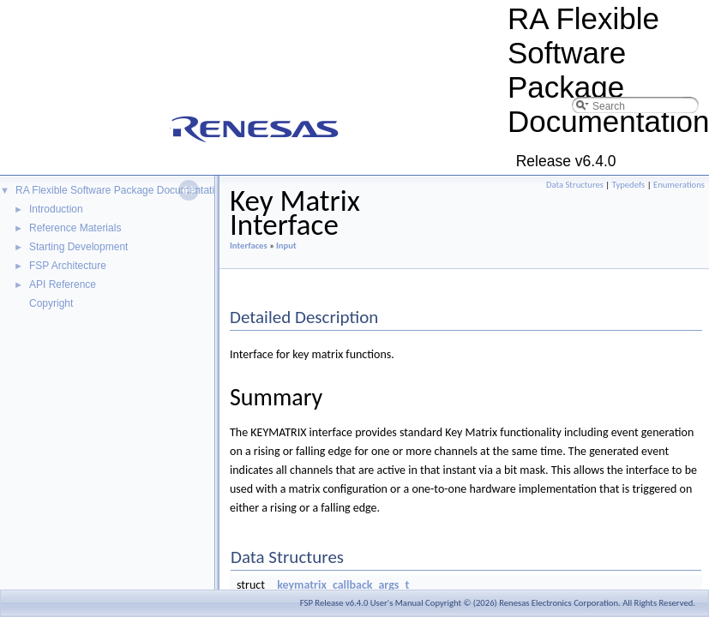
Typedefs (629, 184)
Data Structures (575, 184)
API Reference (62, 285)
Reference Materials (75, 228)
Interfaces (248, 245)
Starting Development (78, 247)
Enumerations (679, 184)
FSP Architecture (67, 266)
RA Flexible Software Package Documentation (120, 190)
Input (286, 245)
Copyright (51, 303)
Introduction (56, 209)
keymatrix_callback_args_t (343, 585)
